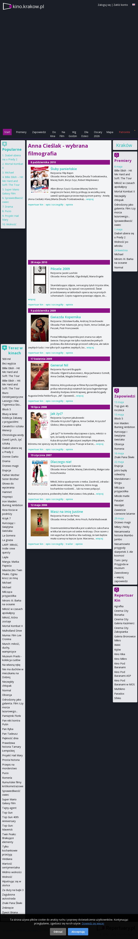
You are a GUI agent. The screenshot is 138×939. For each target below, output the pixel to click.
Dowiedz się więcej (93, 923)
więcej (90, 199)
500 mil (6, 359)
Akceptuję (78, 931)
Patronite (124, 132)
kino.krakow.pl (28, 6)
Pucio (8, 211)
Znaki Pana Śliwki (124, 457)
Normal (118, 267)
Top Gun (7, 812)
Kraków (124, 145)
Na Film (62, 134)
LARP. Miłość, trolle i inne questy (10, 548)
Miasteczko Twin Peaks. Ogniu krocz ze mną (12, 574)
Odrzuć (58, 931)
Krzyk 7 (6, 518)
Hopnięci (7, 496)
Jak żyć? (56, 413)
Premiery (21, 132)
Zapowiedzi (39, 132)
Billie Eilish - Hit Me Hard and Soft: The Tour (123, 174)
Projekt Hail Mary (12, 755)
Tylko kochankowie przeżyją (9, 850)
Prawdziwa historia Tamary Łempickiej (11, 746)
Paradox (119, 693)
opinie (69, 204)
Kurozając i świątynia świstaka (120, 435)
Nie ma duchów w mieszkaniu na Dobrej (12, 673)
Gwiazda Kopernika (65, 317)
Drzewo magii (122, 522)
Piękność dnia (10, 738)
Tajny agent (9, 808)
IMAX (117, 645)
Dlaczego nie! (60, 462)
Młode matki (121, 496)
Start (7, 132)
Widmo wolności (12, 872)
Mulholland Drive (12, 630)
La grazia (7, 540)
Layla (5, 557)
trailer (69, 543)
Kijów (117, 649)
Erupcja (118, 466)
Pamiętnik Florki (11, 716)
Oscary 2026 (98, 134)
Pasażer (119, 500)
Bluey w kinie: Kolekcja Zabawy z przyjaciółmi (12, 417)
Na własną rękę (11, 664)
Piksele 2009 (60, 269)
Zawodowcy (121, 572)
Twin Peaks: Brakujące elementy (9, 838)
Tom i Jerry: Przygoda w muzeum (121, 564)
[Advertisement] (69, 103)
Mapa (109, 132)
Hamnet (7, 492)
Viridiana (7, 859)
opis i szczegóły (54, 204)
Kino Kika (119, 654)
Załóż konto (121, 4)
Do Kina (53, 134)
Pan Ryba (7, 729)
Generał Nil (59, 365)
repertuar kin (35, 204)
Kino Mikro (120, 658)
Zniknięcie (8, 907)
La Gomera (8, 535)
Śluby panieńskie (63, 169)
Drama (9, 206)
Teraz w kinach (15, 350)
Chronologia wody (13, 435)
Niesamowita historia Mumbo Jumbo (123, 535)
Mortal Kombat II (124, 191)
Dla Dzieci (84, 134)
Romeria (119, 448)
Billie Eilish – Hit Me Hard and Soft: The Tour (12, 180)
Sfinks (117, 698)
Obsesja (119, 444)
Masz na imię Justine (66, 511)
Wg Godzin (73, 134)
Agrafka (118, 606)
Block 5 (118, 418)
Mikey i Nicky (121, 527)
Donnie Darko (10, 456)
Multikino (119, 689)
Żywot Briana (10, 912)
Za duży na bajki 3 (13, 890)
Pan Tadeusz (10, 733)
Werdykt (119, 505)
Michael (118, 254)
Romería (7, 777)
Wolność (11, 224)
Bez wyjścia (9, 363)
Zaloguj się (104, 4)
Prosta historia (11, 760)
